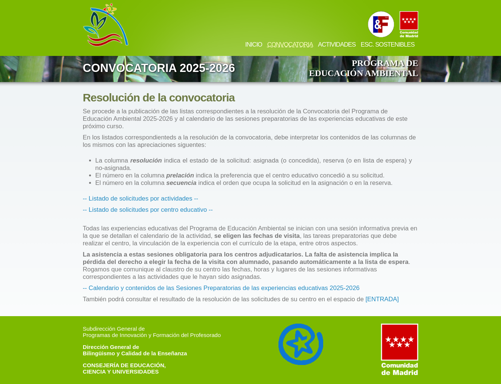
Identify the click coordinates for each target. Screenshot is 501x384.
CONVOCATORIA (290, 44)
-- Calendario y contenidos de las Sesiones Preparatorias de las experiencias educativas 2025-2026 (221, 288)
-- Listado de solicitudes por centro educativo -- (148, 209)
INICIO (253, 44)
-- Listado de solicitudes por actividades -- (140, 198)
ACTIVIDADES (337, 44)
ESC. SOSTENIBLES (388, 44)
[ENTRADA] (382, 299)
